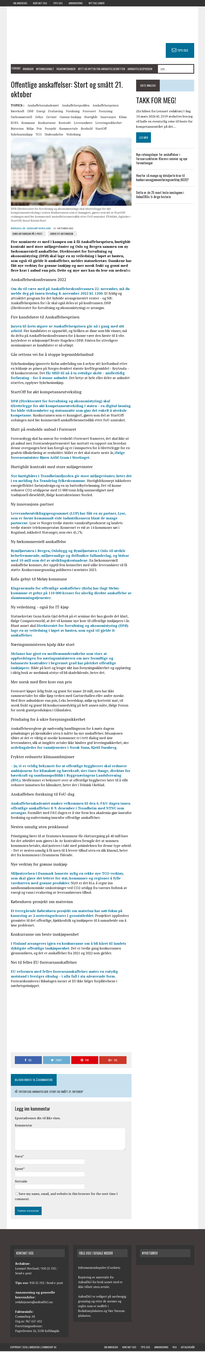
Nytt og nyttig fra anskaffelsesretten (100, 69)
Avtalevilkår (188, 1348)
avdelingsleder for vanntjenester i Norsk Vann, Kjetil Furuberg (68, 746)
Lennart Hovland (38, 229)
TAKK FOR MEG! (156, 100)
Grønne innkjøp (70, 117)
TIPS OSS (183, 50)
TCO (38, 135)
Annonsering (76, 3)
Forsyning (105, 112)
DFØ (30, 112)
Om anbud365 (20, 3)
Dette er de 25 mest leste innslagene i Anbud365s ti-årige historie (160, 194)
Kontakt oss (40, 3)
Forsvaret (88, 112)
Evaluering (55, 112)
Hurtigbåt (90, 117)
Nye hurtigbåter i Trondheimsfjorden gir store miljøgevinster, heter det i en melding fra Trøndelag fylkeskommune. (70, 479)
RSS (175, 1348)
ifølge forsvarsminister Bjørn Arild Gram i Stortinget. (67, 456)
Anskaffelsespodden (139, 69)
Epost (18, 1169)
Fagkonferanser (65, 69)
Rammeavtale (68, 129)
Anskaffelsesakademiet (42, 106)
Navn (18, 1157)
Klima (122, 117)
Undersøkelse (53, 135)
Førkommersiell (21, 117)
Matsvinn (16, 129)
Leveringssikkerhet (108, 123)
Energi (40, 112)
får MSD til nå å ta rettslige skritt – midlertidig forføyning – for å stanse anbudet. (65, 376)
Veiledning (73, 135)
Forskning (72, 112)
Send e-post (23, 1274)
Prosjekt (50, 129)
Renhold (86, 129)
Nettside (20, 1182)
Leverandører (82, 123)
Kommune (27, 123)
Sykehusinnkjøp (21, 135)
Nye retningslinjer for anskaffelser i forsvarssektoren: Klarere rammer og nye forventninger (161, 158)
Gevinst (51, 117)
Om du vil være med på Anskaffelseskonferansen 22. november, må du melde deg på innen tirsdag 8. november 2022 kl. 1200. (69, 292)
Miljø (29, 129)
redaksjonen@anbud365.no (34, 1303)
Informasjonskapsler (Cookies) (99, 1269)
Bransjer (27, 69)
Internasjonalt (44, 69)
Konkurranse (46, 123)
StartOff (100, 129)
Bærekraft (17, 112)
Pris (38, 129)
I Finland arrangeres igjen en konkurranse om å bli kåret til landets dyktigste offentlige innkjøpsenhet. (67, 947)
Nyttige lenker (97, 3)
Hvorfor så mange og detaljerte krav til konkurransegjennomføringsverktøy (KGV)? (163, 177)
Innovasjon (107, 117)
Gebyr (39, 117)
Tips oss (58, 3)
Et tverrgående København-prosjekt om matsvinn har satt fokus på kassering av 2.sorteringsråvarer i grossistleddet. (66, 914)
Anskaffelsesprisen (105, 106)
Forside (15, 68)
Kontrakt (64, 123)
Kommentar (23, 1126)
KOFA (14, 123)
